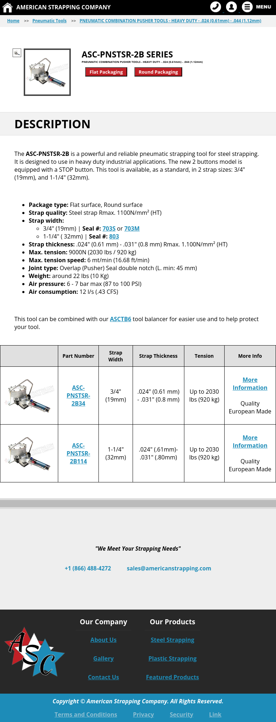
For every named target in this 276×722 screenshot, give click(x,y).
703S (108, 228)
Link (215, 714)
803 (114, 236)
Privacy (143, 714)
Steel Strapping (172, 640)
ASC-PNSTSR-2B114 (78, 453)
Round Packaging (158, 72)
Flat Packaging (106, 72)
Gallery (103, 658)
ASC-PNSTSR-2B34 (78, 395)
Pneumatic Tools (49, 20)
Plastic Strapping (172, 658)
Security (181, 714)
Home (13, 20)
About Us (104, 640)
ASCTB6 (120, 319)
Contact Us (103, 677)
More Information (250, 384)
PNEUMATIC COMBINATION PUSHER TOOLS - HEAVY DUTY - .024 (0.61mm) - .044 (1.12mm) (170, 20)
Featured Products (172, 677)
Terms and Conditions (86, 714)
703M (132, 228)
